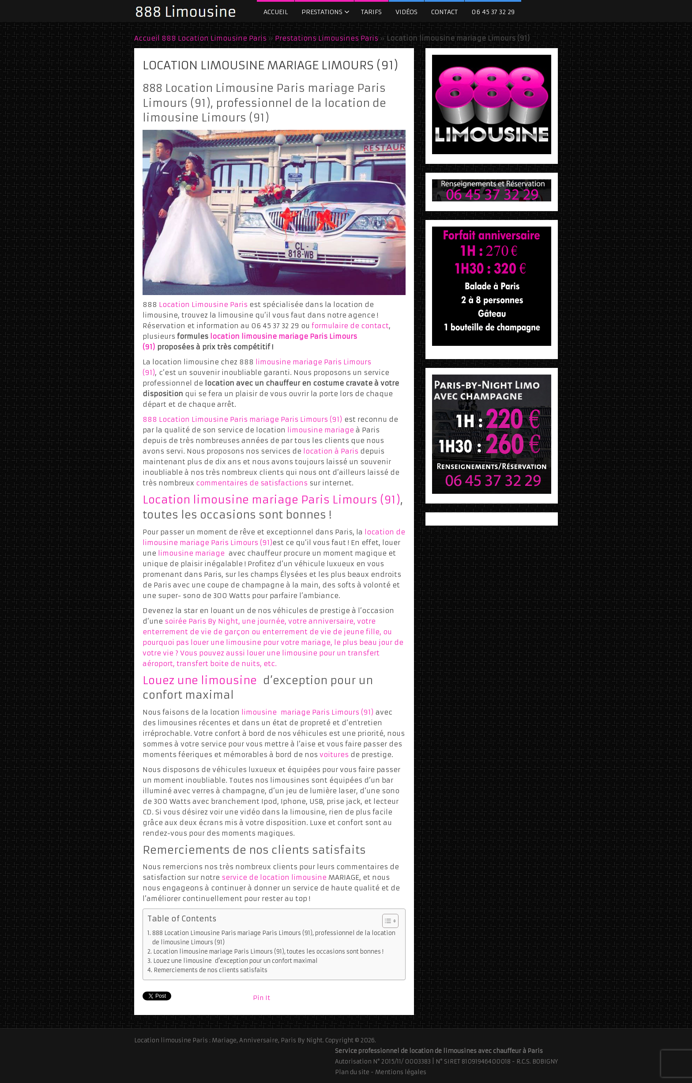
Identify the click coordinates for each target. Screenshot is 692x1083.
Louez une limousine (200, 680)
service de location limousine (274, 877)
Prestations (321, 12)
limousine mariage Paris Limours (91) (307, 712)
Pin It (261, 998)
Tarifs (371, 12)
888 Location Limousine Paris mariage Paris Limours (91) (242, 419)
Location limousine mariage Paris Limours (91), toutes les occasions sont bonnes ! (268, 951)
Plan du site (352, 1072)
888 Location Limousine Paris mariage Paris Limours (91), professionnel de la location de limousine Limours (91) (273, 937)
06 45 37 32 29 (493, 12)
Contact (444, 12)
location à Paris (331, 451)
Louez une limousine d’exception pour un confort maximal (235, 961)
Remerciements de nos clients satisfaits (210, 970)
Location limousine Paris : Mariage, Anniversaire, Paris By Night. (229, 1040)
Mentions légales (400, 1072)
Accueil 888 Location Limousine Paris (200, 38)
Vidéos (406, 12)
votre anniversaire (321, 621)
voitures (334, 754)
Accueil (275, 12)
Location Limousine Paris (203, 304)
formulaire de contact (350, 326)
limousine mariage (320, 430)
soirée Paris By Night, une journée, (226, 621)
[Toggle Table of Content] (386, 920)
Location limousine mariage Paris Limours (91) (271, 500)
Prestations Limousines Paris (326, 38)
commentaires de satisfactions (252, 483)
